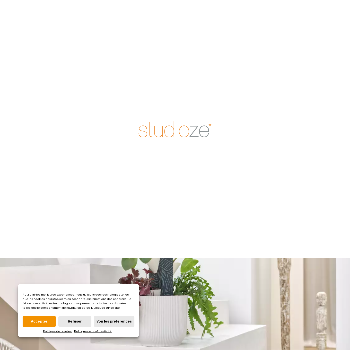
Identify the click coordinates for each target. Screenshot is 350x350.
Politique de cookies (57, 331)
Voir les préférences (114, 321)
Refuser (75, 321)
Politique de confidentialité (93, 331)
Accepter (39, 321)
